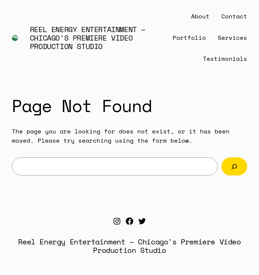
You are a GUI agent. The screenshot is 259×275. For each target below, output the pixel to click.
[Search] (234, 166)
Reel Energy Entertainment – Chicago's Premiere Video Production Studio (87, 38)
